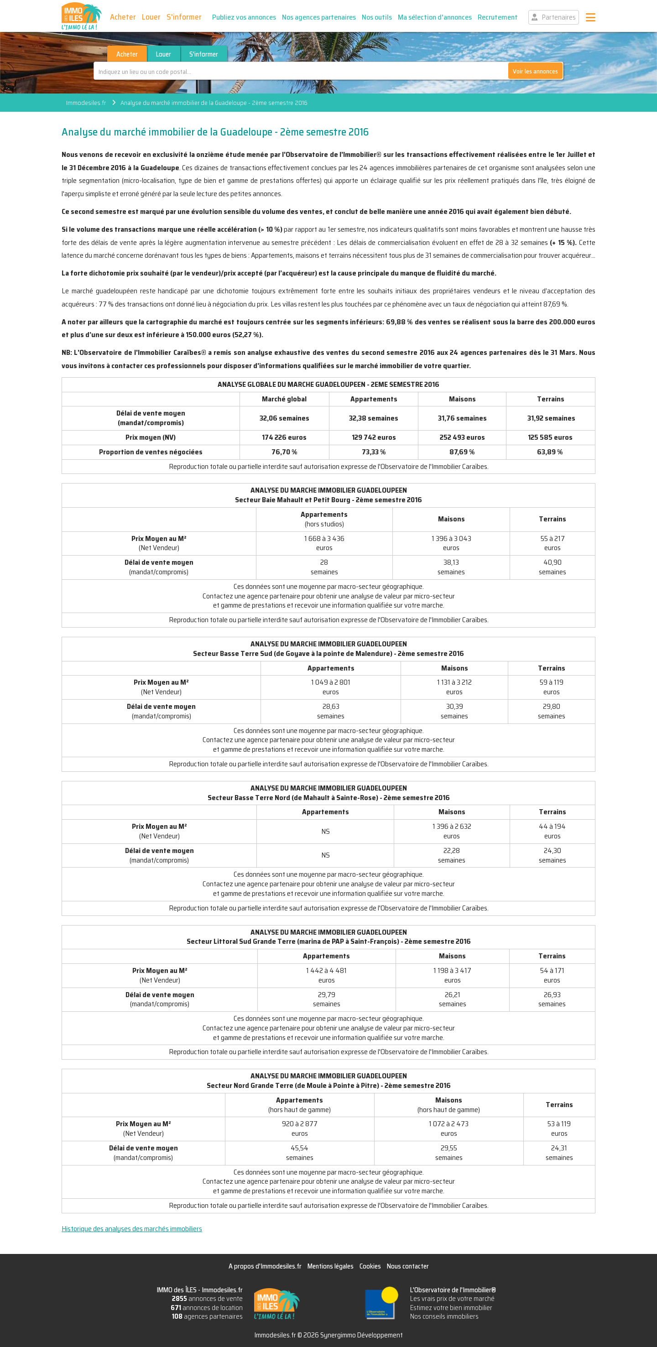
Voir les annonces (535, 71)
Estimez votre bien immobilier (451, 1307)
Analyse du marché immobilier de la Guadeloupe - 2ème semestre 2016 (214, 103)
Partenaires (559, 17)
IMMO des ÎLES (82, 16)
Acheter (123, 17)
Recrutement (498, 17)
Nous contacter (408, 1266)
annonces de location (207, 1307)
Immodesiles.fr (86, 103)
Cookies (370, 1266)
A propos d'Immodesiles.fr (265, 1266)
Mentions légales (331, 1266)
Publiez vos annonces (244, 17)
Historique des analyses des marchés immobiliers (132, 1228)
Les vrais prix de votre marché (452, 1298)
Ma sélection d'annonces (435, 17)
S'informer (184, 17)
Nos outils (377, 17)
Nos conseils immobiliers (444, 1316)
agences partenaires (207, 1316)
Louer (151, 17)
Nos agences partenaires (319, 17)
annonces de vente (207, 1298)
